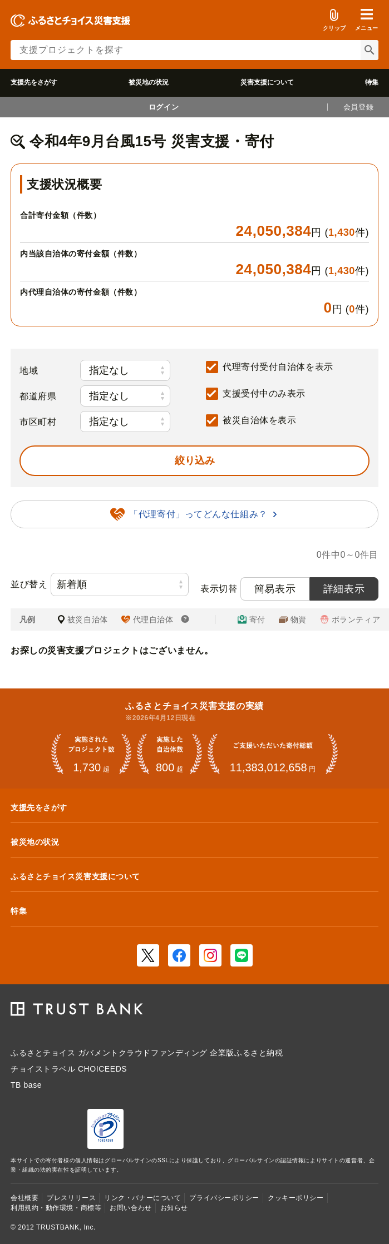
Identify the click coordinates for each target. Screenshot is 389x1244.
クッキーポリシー (295, 1198)
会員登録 (358, 107)
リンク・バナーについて (142, 1198)
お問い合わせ (130, 1208)
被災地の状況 (149, 82)
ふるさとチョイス (43, 1052)
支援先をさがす (34, 82)
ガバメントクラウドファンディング (143, 1052)
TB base (26, 1085)
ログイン (164, 107)
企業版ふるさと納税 (246, 1052)
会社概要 (24, 1198)
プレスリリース (71, 1198)
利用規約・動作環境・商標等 (56, 1208)
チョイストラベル (43, 1068)
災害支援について (267, 82)
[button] (366, 20)
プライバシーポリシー (224, 1198)
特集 (371, 82)
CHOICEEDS (102, 1068)
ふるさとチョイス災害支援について (75, 876)
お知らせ (174, 1208)
